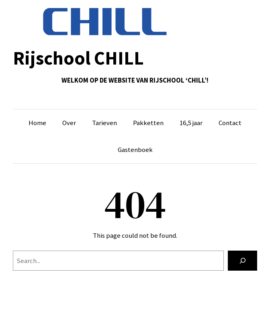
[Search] (242, 261)
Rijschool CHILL (78, 58)
